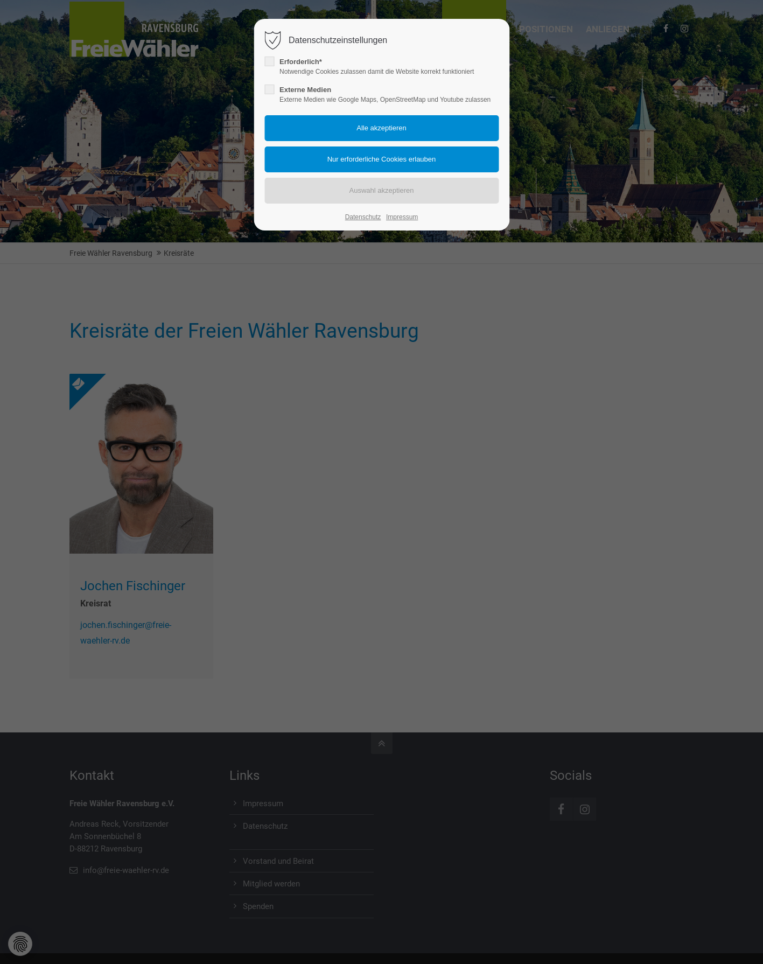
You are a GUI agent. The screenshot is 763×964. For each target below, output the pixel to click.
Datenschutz (363, 217)
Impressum (402, 217)
